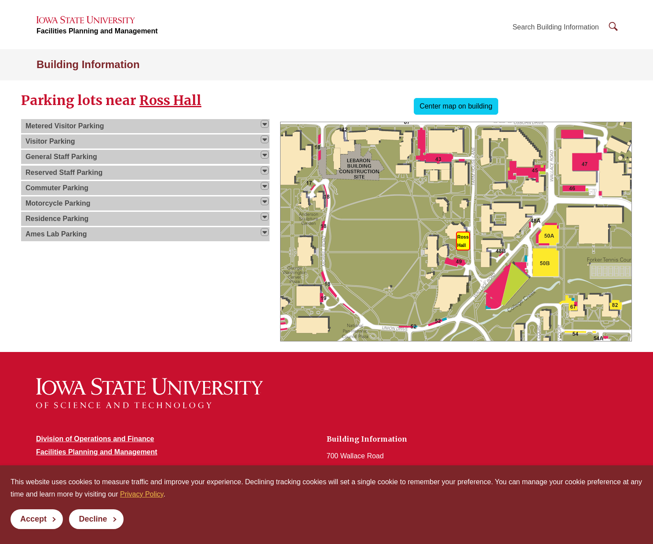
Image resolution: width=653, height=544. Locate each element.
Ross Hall (170, 100)
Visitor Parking (50, 141)
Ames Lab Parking (56, 234)
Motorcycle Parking (58, 203)
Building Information (88, 64)
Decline (93, 519)
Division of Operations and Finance (95, 438)
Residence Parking (57, 218)
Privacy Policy (141, 494)
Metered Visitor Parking (65, 126)
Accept (33, 519)
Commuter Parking (57, 188)
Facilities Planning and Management (97, 31)
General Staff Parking (61, 156)
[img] (265, 124)
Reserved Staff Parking (64, 172)
